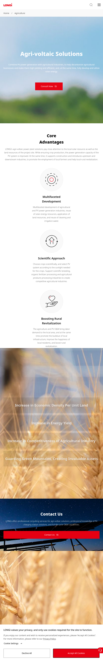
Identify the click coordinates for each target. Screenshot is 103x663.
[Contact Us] (100, 650)
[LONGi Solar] (7, 5)
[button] (91, 5)
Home (6, 13)
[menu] (99, 4)
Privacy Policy (49, 638)
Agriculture (20, 13)
